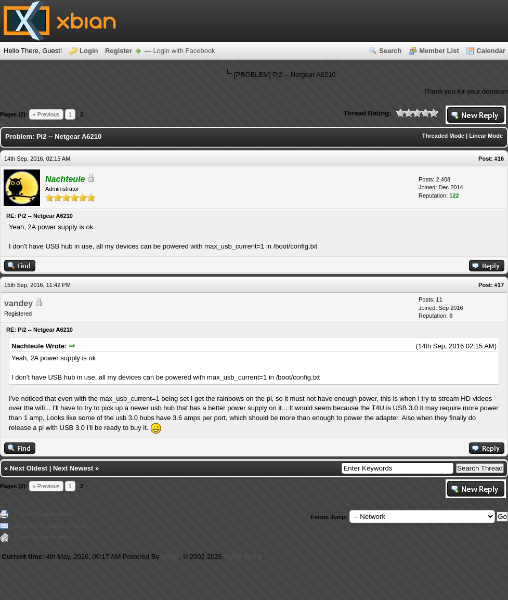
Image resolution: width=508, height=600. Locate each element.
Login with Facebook (184, 51)
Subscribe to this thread (44, 537)
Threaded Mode (443, 136)
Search (390, 51)
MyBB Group (243, 556)
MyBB (170, 556)
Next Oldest (28, 468)
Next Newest (73, 468)
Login (89, 51)
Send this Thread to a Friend (50, 526)
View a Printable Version (44, 514)
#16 (499, 158)
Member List (439, 51)
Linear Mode (486, 136)
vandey (18, 303)
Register (118, 51)
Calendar (490, 51)
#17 (499, 285)
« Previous (46, 114)
